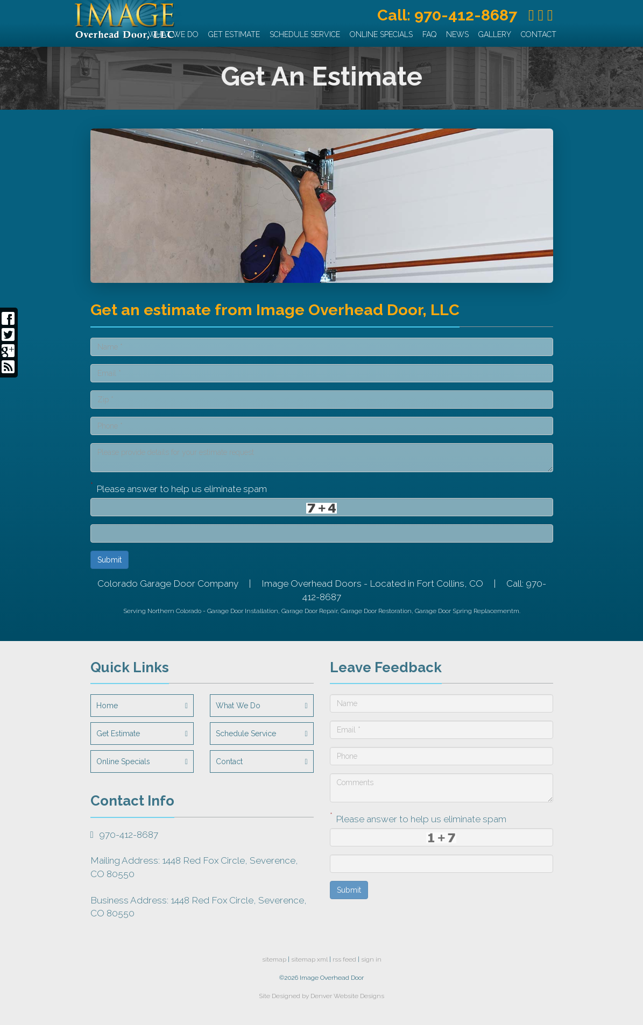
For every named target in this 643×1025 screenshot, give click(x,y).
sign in (371, 959)
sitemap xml (309, 959)
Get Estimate (234, 34)
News (457, 34)
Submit (109, 560)
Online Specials (381, 34)
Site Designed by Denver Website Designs (321, 996)
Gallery (494, 34)
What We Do (173, 34)
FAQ (429, 34)
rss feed (344, 959)
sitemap (274, 959)
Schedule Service (305, 34)
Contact (538, 34)
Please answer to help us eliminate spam (178, 487)
